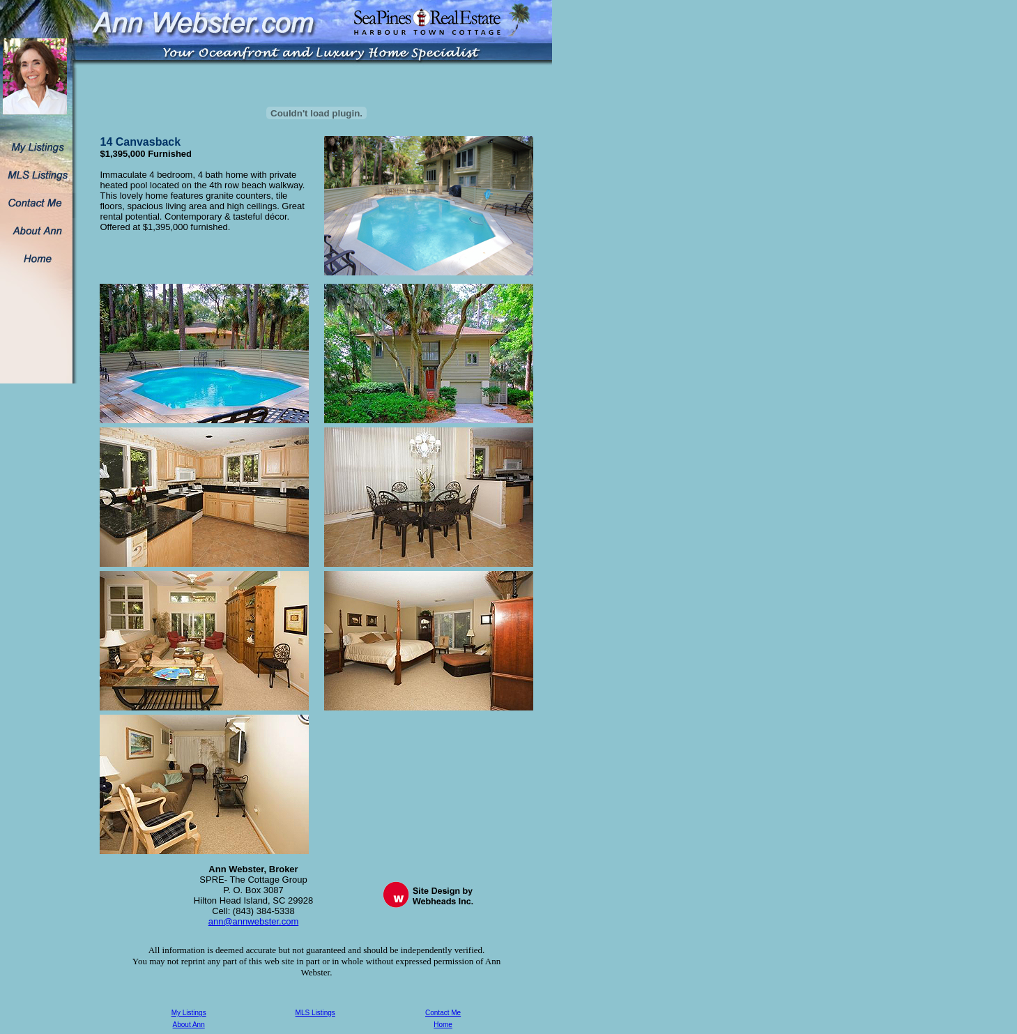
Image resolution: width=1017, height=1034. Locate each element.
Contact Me (443, 1013)
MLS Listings (315, 1013)
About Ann (189, 1024)
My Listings (188, 1013)
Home (443, 1024)
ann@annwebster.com (253, 921)
